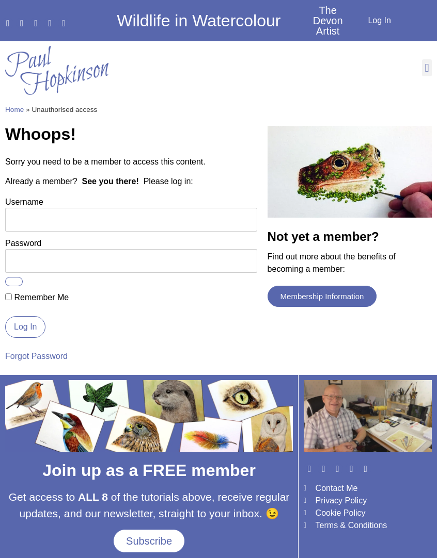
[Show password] (14, 281)
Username (24, 201)
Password (23, 242)
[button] (427, 67)
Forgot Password (36, 356)
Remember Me (37, 297)
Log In (379, 20)
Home (14, 109)
